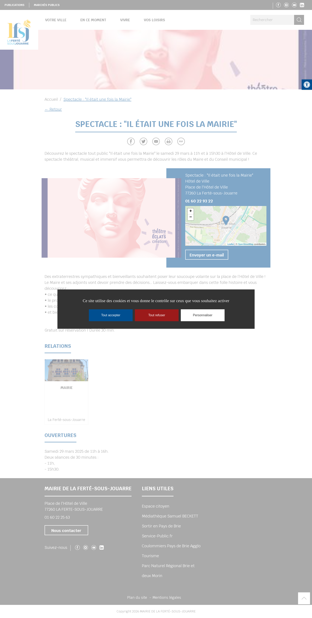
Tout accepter (110, 315)
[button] (307, 84)
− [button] (190, 217)
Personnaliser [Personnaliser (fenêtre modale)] (203, 315)
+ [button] (190, 211)
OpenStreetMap (246, 244)
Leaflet (230, 244)
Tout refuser (156, 315)
